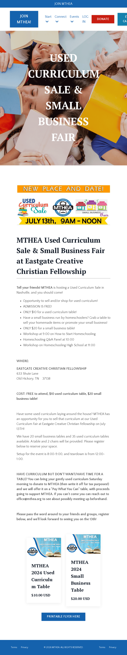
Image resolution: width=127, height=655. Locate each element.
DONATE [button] (103, 19)
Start (48, 19)
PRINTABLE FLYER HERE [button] (63, 616)
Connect (60, 19)
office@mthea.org (29, 499)
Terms (14, 647)
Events (74, 19)
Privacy (24, 647)
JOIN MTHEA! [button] (24, 19)
